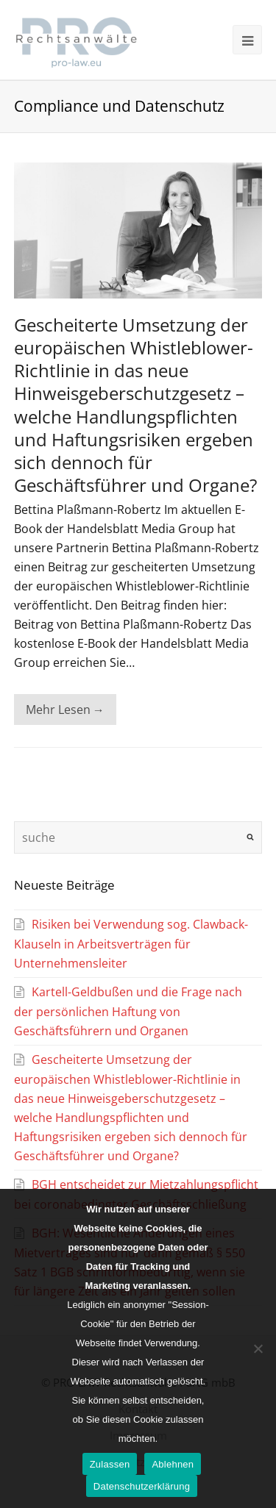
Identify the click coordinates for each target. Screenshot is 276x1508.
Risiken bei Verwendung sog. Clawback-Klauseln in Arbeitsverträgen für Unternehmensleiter (131, 943)
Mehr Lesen (65, 709)
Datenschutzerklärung (141, 1486)
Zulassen (110, 1464)
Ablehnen (173, 1464)
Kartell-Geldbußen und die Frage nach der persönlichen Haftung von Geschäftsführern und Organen (128, 1011)
